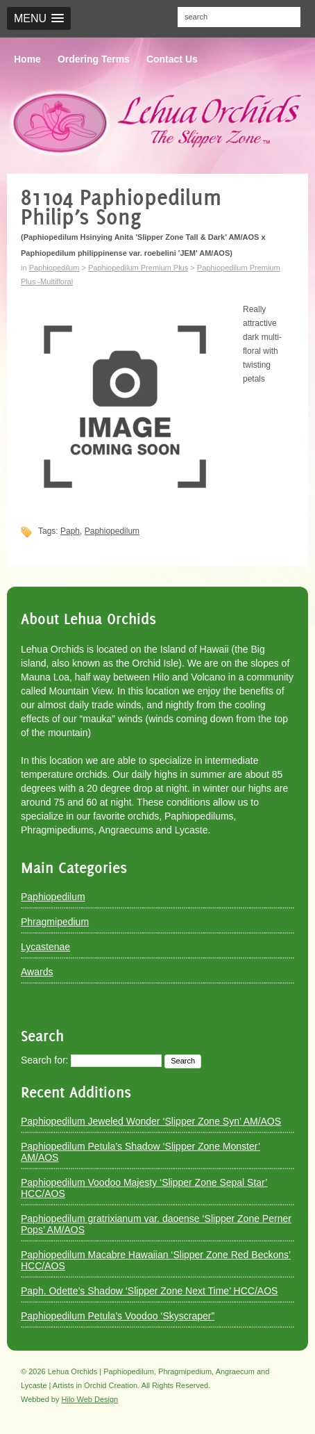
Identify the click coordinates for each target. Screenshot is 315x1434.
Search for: (44, 1060)
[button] (39, 18)
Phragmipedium (55, 921)
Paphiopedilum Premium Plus (138, 267)
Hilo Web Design (90, 1399)
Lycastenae (45, 946)
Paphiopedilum (54, 267)
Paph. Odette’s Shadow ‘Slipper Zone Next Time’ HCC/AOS (149, 1290)
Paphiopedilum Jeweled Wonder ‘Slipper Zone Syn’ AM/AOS (151, 1121)
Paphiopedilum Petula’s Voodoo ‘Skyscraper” (117, 1315)
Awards (37, 971)
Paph (70, 531)
